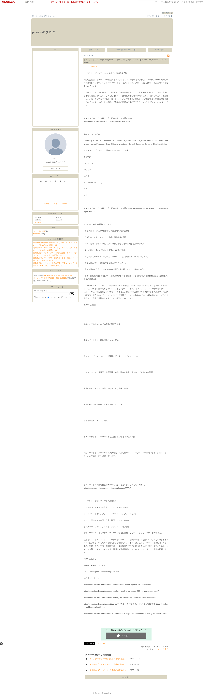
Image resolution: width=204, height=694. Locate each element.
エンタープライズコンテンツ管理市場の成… (108, 664)
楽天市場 (199, 2)
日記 (41, 16)
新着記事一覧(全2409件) (126, 50)
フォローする (55, 168)
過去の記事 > (160, 50)
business (36, 234)
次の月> (64, 204)
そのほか (31, 2)
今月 (55, 204)
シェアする (100, 643)
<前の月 (46, 204)
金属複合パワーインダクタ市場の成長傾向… (108, 670)
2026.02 (38, 222)
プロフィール (49, 16)
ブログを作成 (189, 2)
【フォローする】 (153, 16)
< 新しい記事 (93, 50)
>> (170, 2)
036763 (166, 13)
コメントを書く (161, 649)
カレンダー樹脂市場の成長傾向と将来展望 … (108, 659)
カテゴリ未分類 (39, 231)
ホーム (34, 16)
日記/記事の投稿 (55, 239)
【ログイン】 (167, 16)
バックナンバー (55, 214)
